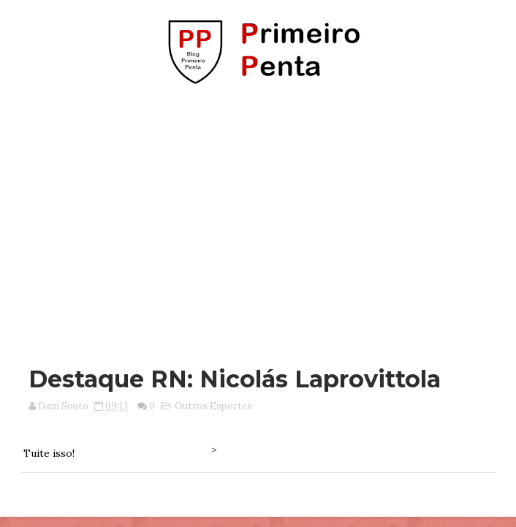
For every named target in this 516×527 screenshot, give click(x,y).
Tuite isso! (49, 453)
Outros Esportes (213, 406)
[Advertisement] (262, 217)
